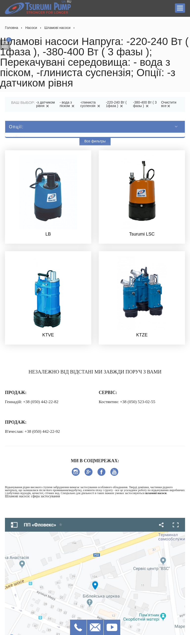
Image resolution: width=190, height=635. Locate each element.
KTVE (48, 334)
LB (48, 234)
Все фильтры (95, 141)
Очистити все (168, 104)
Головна (11, 27)
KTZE (141, 334)
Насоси (31, 27)
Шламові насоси (57, 27)
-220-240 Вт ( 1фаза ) (116, 104)
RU (69, 1)
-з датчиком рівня (45, 104)
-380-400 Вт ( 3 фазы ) (145, 104)
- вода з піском (68, 104)
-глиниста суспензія (91, 104)
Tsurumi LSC (142, 234)
